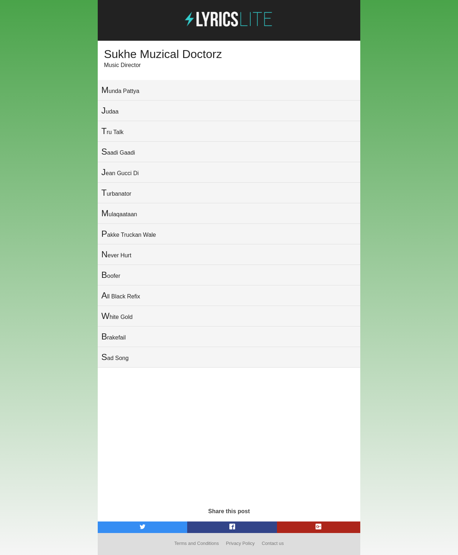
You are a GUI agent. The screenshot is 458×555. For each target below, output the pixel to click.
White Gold (117, 316)
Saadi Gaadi (118, 151)
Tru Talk (112, 131)
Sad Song (115, 357)
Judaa (110, 110)
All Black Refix (120, 295)
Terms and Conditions (196, 543)
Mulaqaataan (119, 213)
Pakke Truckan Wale (128, 234)
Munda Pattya (120, 90)
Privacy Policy (240, 543)
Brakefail (113, 336)
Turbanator (116, 192)
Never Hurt (116, 254)
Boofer (110, 275)
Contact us (273, 543)
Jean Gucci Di (120, 172)
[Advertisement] (229, 446)
